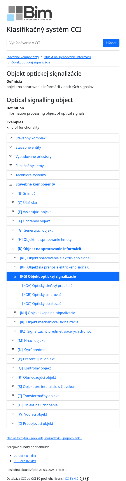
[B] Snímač (26, 193)
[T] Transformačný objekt (38, 395)
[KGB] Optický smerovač (41, 294)
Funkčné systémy (30, 165)
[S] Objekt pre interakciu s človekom (47, 386)
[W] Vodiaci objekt (32, 414)
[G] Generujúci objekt (35, 230)
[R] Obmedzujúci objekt (37, 377)
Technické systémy (31, 175)
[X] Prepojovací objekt (35, 423)
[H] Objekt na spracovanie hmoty (45, 239)
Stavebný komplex (31, 138)
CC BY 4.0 (77, 478)
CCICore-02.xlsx (25, 461)
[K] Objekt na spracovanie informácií (49, 248)
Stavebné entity (28, 147)
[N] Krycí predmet (32, 349)
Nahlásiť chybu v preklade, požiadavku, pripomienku (44, 438)
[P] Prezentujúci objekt (36, 359)
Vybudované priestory (33, 156)
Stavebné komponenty (35, 184)
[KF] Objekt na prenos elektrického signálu (54, 267)
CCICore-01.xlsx (25, 456)
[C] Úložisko (27, 202)
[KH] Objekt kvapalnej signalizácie (47, 312)
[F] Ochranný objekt (34, 221)
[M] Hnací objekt (31, 340)
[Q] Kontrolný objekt (34, 368)
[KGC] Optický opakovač (41, 303)
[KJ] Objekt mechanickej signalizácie (49, 322)
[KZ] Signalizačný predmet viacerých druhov (55, 331)
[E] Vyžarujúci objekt (34, 211)
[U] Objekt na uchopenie (38, 405)
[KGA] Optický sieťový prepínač (47, 285)
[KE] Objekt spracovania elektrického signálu (56, 258)
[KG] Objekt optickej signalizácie (48, 276)
